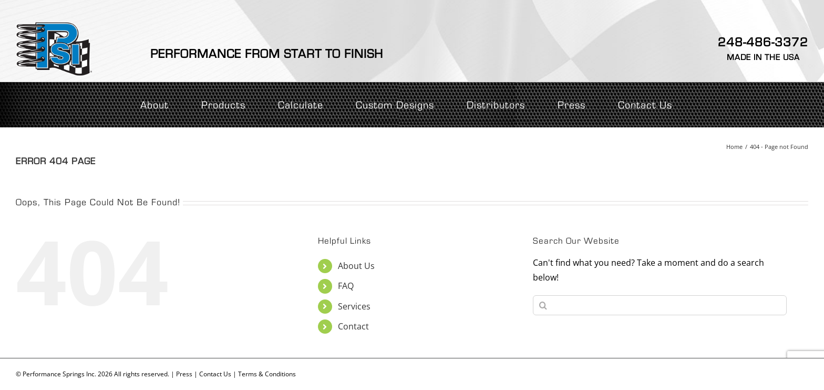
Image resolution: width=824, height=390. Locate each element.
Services (354, 306)
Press (184, 373)
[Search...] (660, 305)
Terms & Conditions (267, 373)
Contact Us (215, 373)
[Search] (543, 305)
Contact (353, 326)
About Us (356, 266)
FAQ (346, 286)
